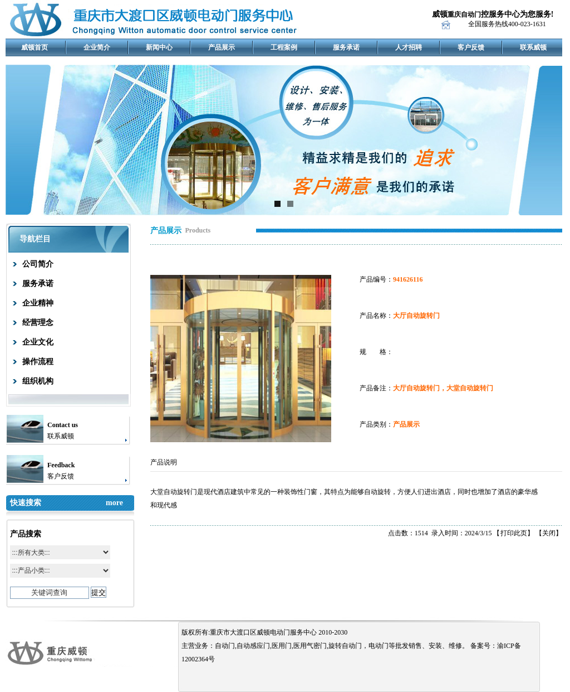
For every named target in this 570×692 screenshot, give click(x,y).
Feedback (61, 465)
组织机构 (37, 381)
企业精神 (37, 303)
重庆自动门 (464, 14)
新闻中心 (159, 47)
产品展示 (221, 47)
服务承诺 (346, 47)
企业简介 (96, 47)
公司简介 (37, 264)
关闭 (549, 533)
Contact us (62, 425)
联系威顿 (533, 47)
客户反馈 (471, 47)
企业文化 (37, 342)
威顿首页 (34, 47)
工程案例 (284, 47)
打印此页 (513, 533)
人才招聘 (408, 47)
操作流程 (37, 361)
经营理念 (37, 322)
